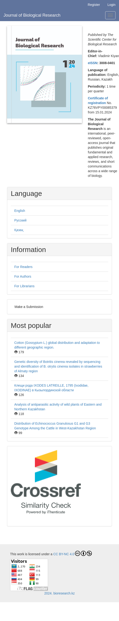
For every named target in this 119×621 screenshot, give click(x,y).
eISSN (92, 63)
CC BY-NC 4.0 (72, 553)
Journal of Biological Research (32, 15)
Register (94, 5)
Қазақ (18, 230)
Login (111, 5)
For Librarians (24, 286)
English (19, 211)
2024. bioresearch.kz (59, 593)
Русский (20, 220)
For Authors (22, 276)
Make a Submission (29, 307)
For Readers (23, 267)
